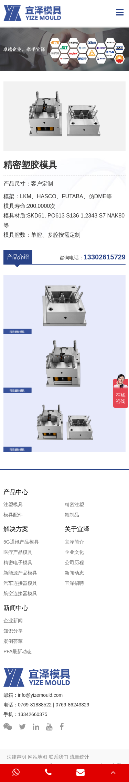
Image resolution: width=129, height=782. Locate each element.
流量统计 (79, 757)
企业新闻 (13, 620)
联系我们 (58, 757)
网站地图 (37, 757)
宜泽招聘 (74, 583)
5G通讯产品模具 (21, 542)
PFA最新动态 (17, 651)
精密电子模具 (17, 562)
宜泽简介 (74, 542)
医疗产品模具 (17, 552)
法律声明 (16, 757)
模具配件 (13, 514)
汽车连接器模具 (20, 583)
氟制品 (72, 514)
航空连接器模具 (20, 593)
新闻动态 (74, 573)
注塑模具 (13, 504)
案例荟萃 (13, 641)
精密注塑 (74, 504)
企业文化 (74, 552)
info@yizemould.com (40, 695)
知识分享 (13, 631)
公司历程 (74, 562)
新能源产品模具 (20, 573)
